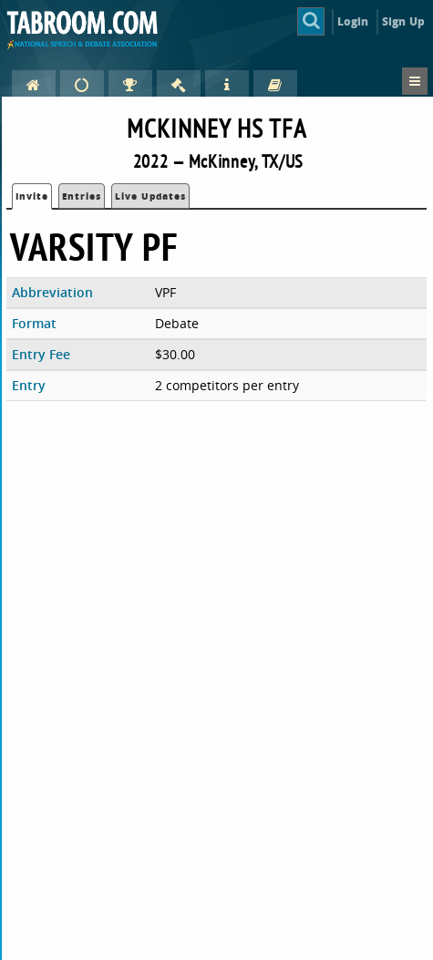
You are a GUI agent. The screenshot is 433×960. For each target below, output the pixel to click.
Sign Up (403, 21)
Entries (81, 196)
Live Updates (150, 196)
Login (353, 21)
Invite (31, 196)
